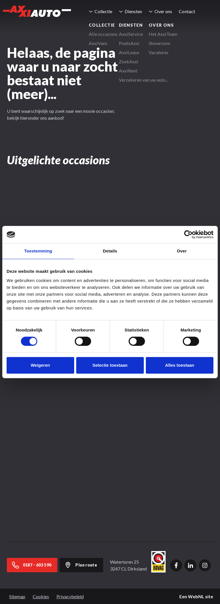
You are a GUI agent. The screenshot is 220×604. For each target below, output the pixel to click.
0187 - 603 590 (32, 564)
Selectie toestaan (110, 365)
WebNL (196, 596)
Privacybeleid (70, 596)
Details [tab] (110, 250)
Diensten (134, 11)
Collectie (104, 11)
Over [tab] (182, 250)
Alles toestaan (179, 365)
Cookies (41, 596)
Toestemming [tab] (38, 250)
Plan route (81, 564)
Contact (188, 11)
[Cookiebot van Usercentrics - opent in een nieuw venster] (188, 234)
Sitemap (17, 596)
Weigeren (40, 365)
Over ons (164, 11)
